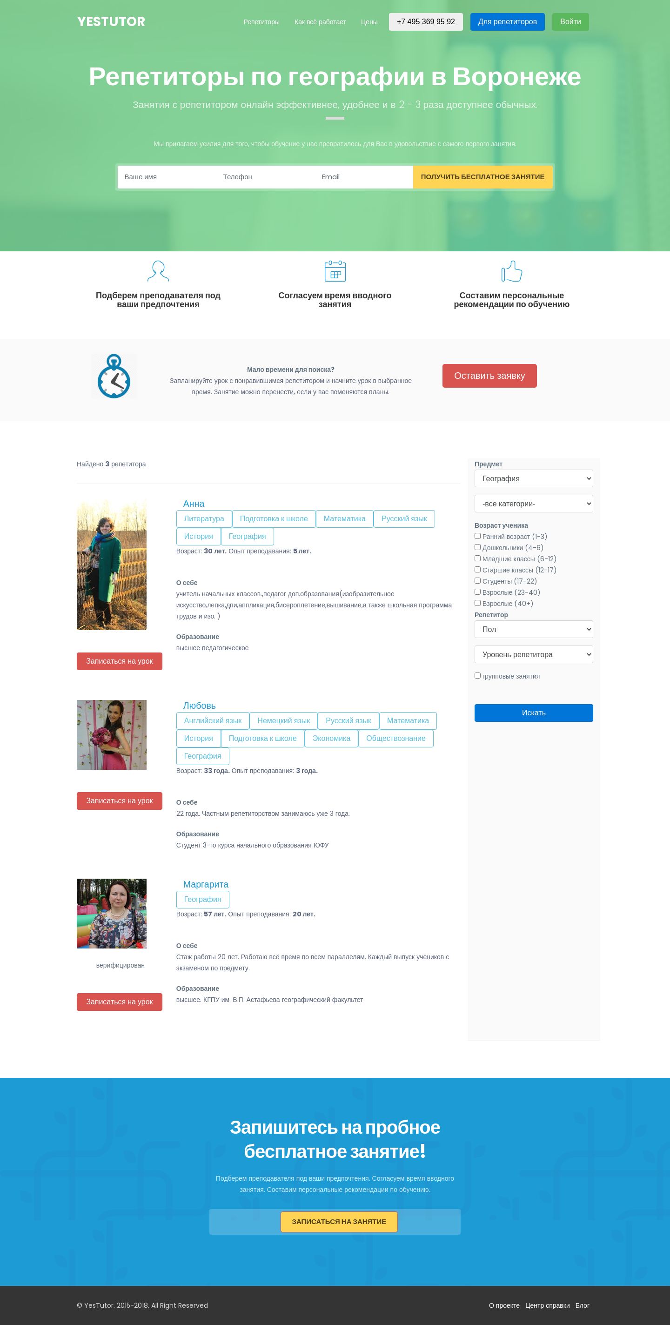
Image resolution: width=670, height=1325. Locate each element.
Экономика (332, 738)
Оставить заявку (489, 375)
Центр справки (547, 1305)
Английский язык (213, 720)
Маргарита (205, 884)
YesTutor (111, 21)
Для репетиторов (507, 21)
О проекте (504, 1305)
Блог (583, 1305)
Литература (204, 518)
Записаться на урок (119, 661)
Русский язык (404, 518)
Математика (345, 518)
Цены (369, 22)
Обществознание (396, 738)
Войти (570, 21)
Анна (194, 503)
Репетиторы (261, 22)
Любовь (199, 705)
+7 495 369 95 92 (426, 22)
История (198, 536)
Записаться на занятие (339, 1221)
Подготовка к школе (274, 518)
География (247, 536)
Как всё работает (320, 22)
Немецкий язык (283, 720)
